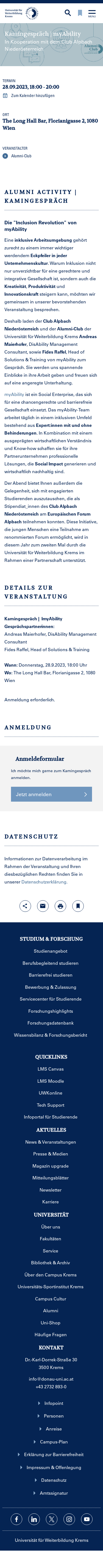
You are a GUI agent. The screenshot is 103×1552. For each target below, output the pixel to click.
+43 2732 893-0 (51, 1386)
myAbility (14, 394)
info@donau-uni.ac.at (51, 1379)
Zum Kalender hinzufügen (28, 95)
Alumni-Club (17, 156)
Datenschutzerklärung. (44, 882)
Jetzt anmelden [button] (51, 794)
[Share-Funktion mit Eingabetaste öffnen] (25, 906)
